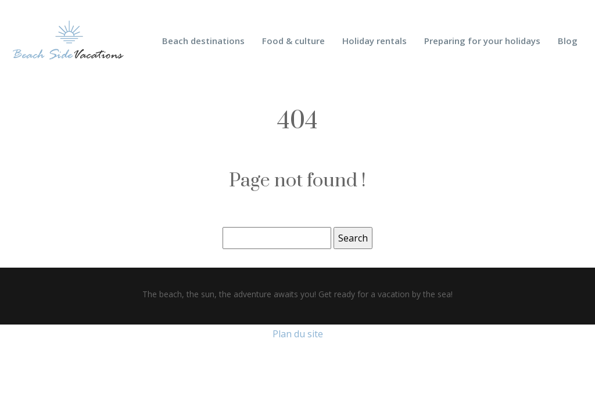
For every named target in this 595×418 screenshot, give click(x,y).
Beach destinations (203, 40)
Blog (568, 40)
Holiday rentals (374, 40)
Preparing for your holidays (482, 40)
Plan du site (298, 333)
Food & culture (293, 40)
